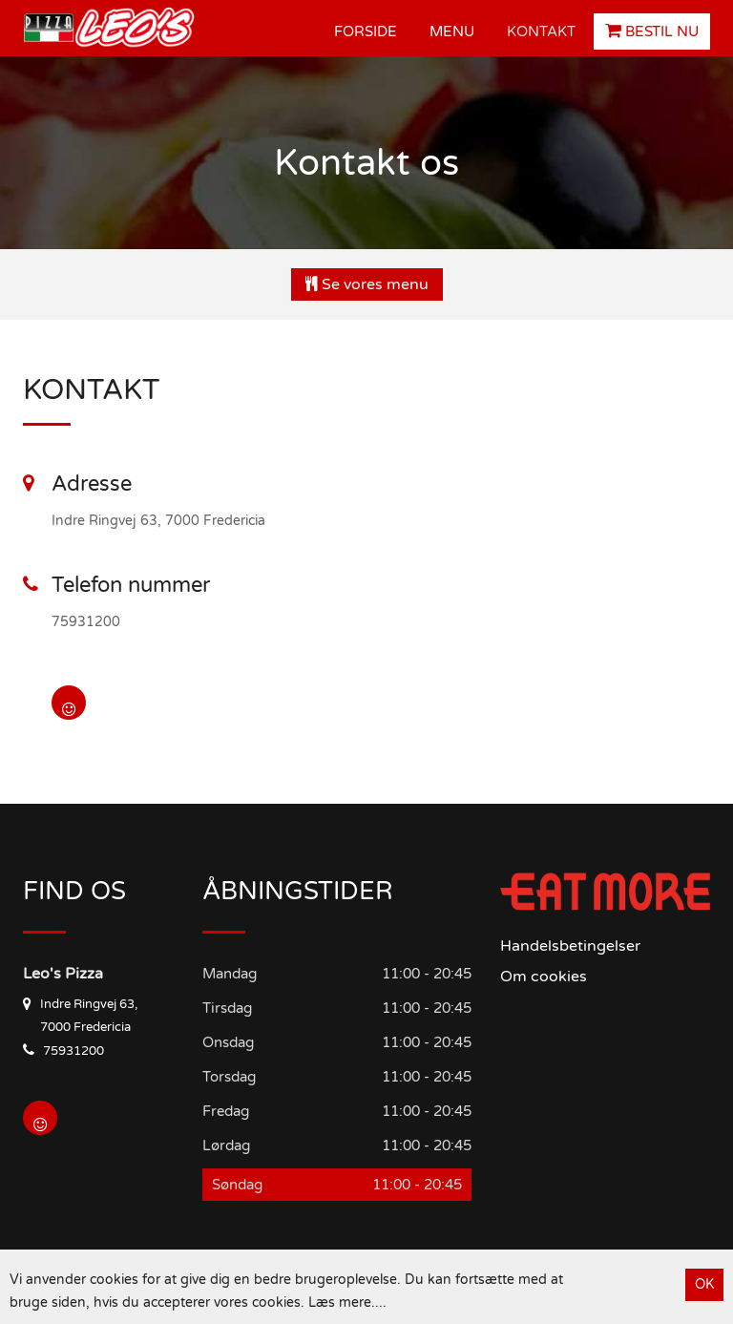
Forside (365, 31)
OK (704, 1284)
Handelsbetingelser (570, 946)
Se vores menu (367, 284)
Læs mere (339, 1302)
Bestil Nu (652, 31)
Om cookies (543, 976)
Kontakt (541, 31)
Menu (451, 31)
